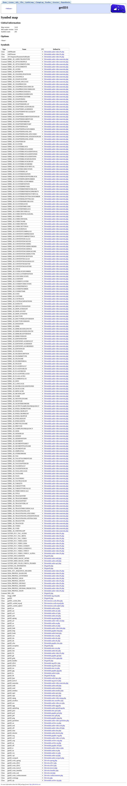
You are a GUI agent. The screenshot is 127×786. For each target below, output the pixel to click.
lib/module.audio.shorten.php (53, 733)
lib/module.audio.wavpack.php (54, 758)
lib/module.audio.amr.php (52, 616)
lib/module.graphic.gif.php (52, 656)
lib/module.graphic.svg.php (53, 735)
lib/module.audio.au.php (52, 623)
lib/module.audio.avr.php (52, 626)
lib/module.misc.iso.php (52, 668)
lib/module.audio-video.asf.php (54, 621)
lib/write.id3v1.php (50, 763)
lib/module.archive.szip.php (53, 740)
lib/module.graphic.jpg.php (53, 671)
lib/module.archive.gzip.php (53, 658)
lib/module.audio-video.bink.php (54, 628)
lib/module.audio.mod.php (52, 688)
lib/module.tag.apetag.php (52, 618)
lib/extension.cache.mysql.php (54, 603)
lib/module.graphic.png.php (53, 718)
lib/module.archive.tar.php (52, 743)
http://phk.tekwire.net (34, 784)
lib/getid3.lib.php (49, 675)
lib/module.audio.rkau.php (52, 730)
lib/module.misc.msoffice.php (53, 700)
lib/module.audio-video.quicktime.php (56, 720)
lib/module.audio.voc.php (52, 753)
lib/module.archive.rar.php (52, 723)
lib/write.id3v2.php (50, 765)
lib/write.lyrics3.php (50, 768)
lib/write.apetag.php (50, 760)
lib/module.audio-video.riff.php (54, 728)
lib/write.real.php (49, 773)
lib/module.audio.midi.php (52, 558)
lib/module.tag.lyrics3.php (52, 680)
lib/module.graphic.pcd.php (53, 713)
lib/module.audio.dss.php (52, 638)
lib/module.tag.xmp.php (52, 596)
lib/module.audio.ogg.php (52, 705)
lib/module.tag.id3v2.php (52, 666)
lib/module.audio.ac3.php (52, 613)
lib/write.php (48, 778)
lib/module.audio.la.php (51, 673)
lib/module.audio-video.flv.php (54, 52)
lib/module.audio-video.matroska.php (56, 59)
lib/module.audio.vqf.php (52, 755)
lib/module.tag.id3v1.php (52, 663)
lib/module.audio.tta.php (52, 750)
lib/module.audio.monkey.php (53, 690)
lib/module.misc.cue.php (52, 636)
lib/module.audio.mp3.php (52, 563)
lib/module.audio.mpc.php (52, 695)
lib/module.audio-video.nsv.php (54, 703)
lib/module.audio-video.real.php (54, 725)
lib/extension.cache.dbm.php (53, 601)
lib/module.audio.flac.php (52, 651)
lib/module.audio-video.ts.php (53, 748)
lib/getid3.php (48, 556)
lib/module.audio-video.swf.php (54, 738)
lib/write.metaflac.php (51, 770)
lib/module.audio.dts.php (52, 641)
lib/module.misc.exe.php (52, 648)
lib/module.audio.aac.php (52, 611)
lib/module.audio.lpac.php (52, 678)
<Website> (8, 8)
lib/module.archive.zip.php (52, 780)
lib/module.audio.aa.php (52, 608)
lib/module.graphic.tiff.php (53, 745)
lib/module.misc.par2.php (52, 710)
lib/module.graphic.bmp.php (53, 631)
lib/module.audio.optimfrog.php (54, 708)
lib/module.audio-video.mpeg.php (55, 698)
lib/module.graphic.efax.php (53, 643)
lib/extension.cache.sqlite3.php (54, 606)
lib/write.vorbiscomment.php (53, 775)
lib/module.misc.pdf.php (52, 715)
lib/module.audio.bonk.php (53, 633)
